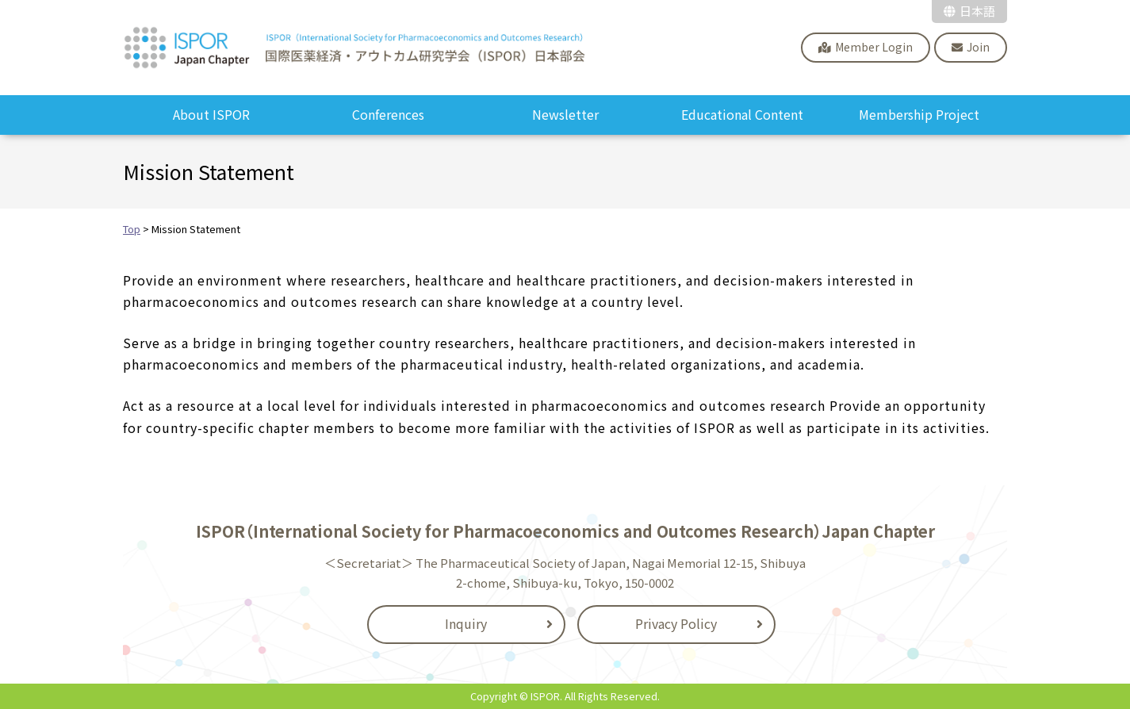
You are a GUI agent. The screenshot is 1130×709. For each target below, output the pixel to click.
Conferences (388, 114)
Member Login (874, 47)
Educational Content (742, 114)
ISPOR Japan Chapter (355, 47)
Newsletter (565, 114)
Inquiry (466, 623)
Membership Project (919, 114)
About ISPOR (211, 114)
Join (978, 47)
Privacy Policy (676, 623)
